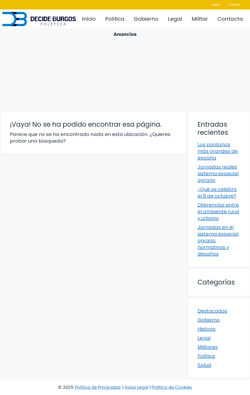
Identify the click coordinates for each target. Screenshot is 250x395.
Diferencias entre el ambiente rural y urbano (218, 212)
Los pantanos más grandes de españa (218, 151)
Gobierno (146, 19)
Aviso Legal (136, 387)
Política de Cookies (172, 387)
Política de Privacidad (97, 387)
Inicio (89, 19)
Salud (204, 365)
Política (235, 4)
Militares (208, 347)
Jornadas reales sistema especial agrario (218, 173)
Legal (215, 4)
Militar (200, 19)
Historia (207, 329)
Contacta (230, 19)
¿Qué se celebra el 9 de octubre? (217, 192)
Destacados (212, 311)
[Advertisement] (125, 73)
